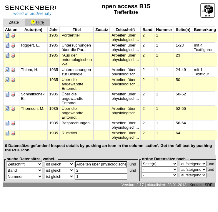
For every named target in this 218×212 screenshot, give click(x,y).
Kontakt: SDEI (201, 185)
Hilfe (37, 22)
